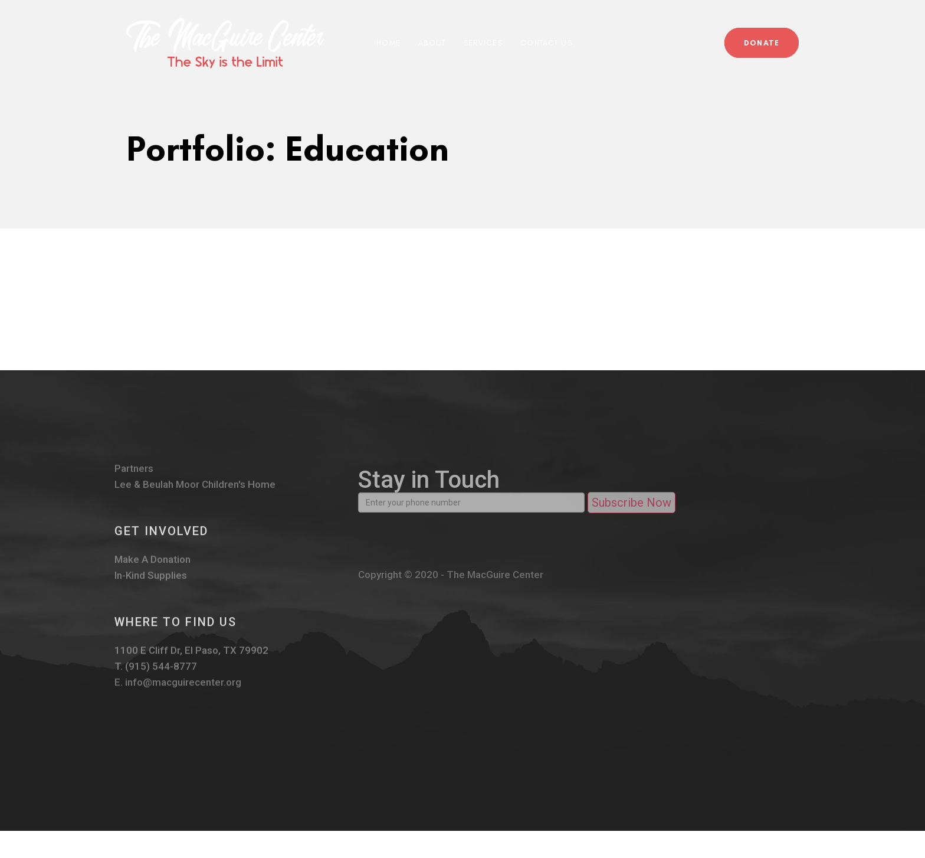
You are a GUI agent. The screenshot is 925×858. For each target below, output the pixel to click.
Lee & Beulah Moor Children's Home (194, 491)
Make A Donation (152, 566)
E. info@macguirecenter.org (177, 689)
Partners (133, 475)
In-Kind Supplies (150, 582)
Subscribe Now (631, 513)
